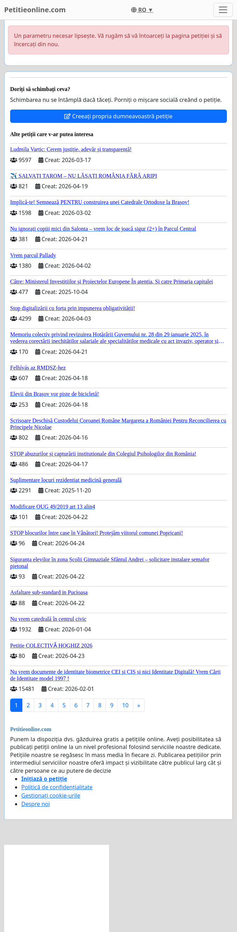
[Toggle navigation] (223, 10)
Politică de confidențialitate (57, 787)
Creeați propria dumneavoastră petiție (118, 116)
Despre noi (35, 804)
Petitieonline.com (35, 9)
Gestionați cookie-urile (50, 795)
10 (125, 705)
